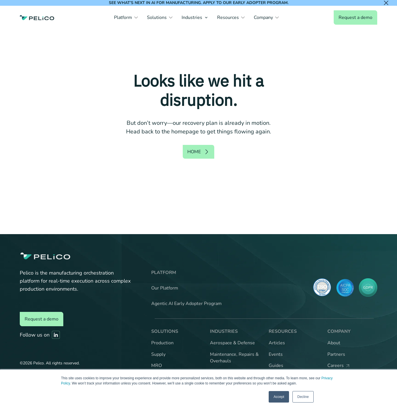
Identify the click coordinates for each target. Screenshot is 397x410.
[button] (125, 17)
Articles (277, 343)
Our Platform (164, 288)
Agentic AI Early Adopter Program (186, 303)
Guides (276, 365)
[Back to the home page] (37, 17)
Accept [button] (279, 397)
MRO (156, 365)
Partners (336, 354)
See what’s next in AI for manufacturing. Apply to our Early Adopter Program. (198, 2)
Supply (158, 354)
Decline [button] (303, 397)
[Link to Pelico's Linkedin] (56, 335)
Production (162, 343)
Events (276, 354)
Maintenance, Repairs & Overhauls (234, 357)
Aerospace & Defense (232, 343)
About (333, 343)
